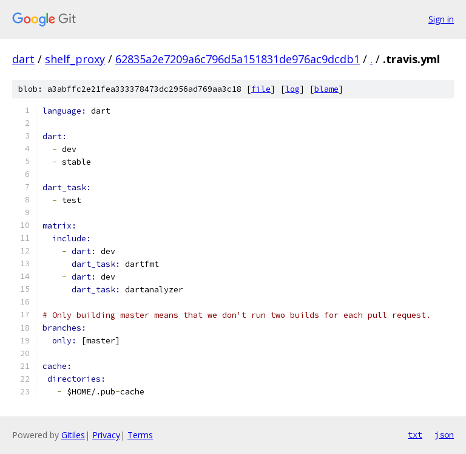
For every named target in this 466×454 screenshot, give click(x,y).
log (292, 89)
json (444, 434)
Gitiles (73, 435)
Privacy (106, 435)
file (261, 89)
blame (326, 89)
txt (415, 434)
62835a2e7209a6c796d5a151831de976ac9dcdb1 (237, 59)
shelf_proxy (75, 59)
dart (23, 59)
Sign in (441, 19)
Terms (140, 435)
